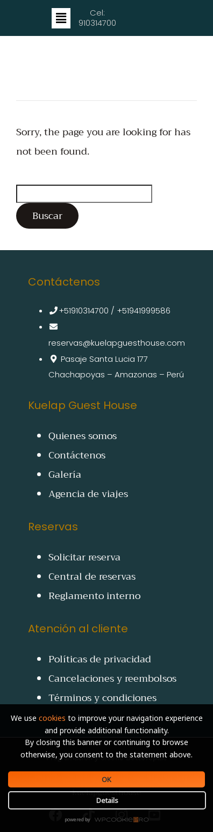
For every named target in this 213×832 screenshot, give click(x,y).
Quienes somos (82, 435)
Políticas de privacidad (99, 659)
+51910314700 (84, 310)
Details (107, 800)
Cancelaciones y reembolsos (112, 678)
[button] (61, 18)
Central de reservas (92, 576)
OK (106, 779)
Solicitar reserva (84, 557)
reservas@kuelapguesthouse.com (116, 342)
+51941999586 (144, 310)
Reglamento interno (94, 595)
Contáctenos (76, 455)
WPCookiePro (109, 820)
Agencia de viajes (88, 493)
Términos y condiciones (102, 697)
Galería (64, 474)
